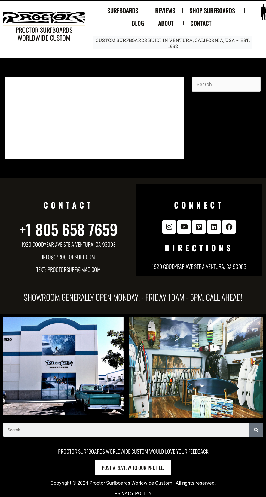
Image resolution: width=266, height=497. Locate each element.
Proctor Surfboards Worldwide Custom (44, 34)
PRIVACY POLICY (133, 493)
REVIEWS (165, 10)
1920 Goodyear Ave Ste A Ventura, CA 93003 (68, 244)
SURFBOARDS (124, 10)
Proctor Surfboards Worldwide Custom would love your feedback (133, 451)
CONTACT (202, 23)
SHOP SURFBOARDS (213, 10)
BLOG (138, 23)
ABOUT (167, 23)
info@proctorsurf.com (68, 257)
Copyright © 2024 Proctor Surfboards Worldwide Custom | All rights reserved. (133, 483)
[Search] (256, 430)
